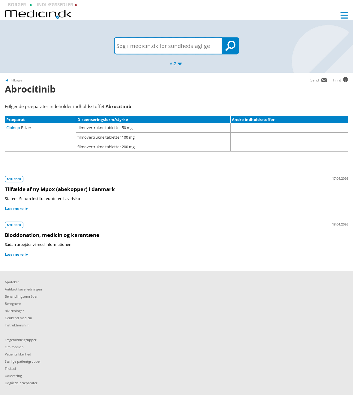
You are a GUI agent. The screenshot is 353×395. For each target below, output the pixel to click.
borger (17, 4)
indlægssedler (55, 4)
